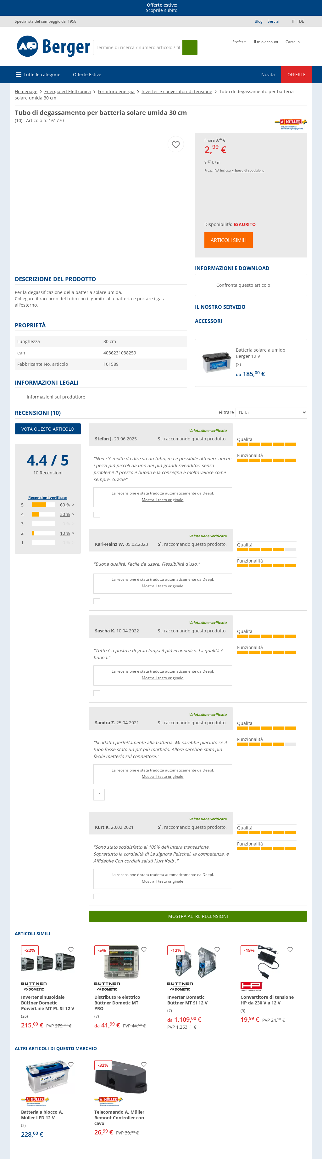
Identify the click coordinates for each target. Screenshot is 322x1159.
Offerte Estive (87, 74)
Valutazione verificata (208, 430)
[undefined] (270, 363)
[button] (251, 363)
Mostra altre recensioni (198, 916)
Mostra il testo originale (162, 499)
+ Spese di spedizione (248, 170)
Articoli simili (229, 240)
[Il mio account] (266, 47)
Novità (268, 74)
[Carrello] (293, 47)
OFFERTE (296, 74)
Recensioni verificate (47, 497)
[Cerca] (137, 47)
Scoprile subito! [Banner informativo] (162, 8)
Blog (259, 21)
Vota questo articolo (47, 429)
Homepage (26, 91)
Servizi (273, 21)
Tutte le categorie (42, 74)
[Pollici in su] (96, 514)
